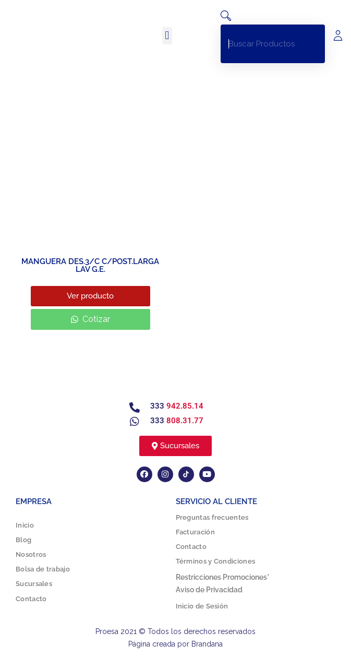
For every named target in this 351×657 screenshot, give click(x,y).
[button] (167, 35)
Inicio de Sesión (202, 606)
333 (176, 406)
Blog (23, 540)
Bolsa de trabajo (43, 569)
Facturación (195, 532)
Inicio (25, 525)
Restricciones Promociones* (223, 577)
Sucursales (34, 584)
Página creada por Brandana (175, 644)
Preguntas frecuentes (212, 517)
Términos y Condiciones (216, 561)
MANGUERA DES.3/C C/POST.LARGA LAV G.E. (90, 265)
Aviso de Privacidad (209, 590)
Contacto (31, 599)
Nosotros (31, 554)
